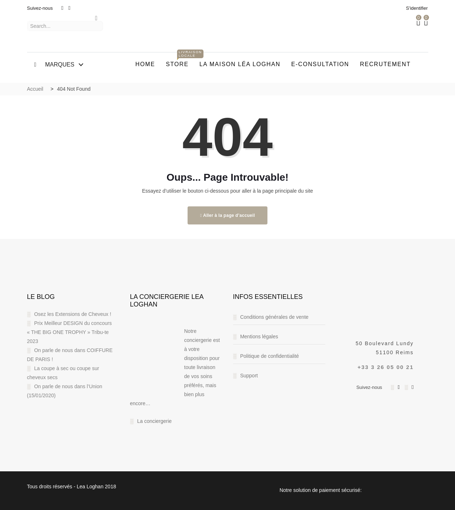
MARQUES (54, 64)
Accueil (35, 89)
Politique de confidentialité (269, 356)
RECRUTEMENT (385, 64)
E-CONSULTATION (320, 64)
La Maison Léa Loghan (239, 64)
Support (249, 375)
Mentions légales (259, 336)
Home (145, 64)
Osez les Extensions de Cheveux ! (72, 314)
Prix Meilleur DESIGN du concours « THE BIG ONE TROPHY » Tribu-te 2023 (69, 332)
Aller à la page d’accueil (227, 215)
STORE (180, 60)
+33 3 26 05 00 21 (385, 367)
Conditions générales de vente (274, 317)
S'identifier (417, 8)
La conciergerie (154, 421)
